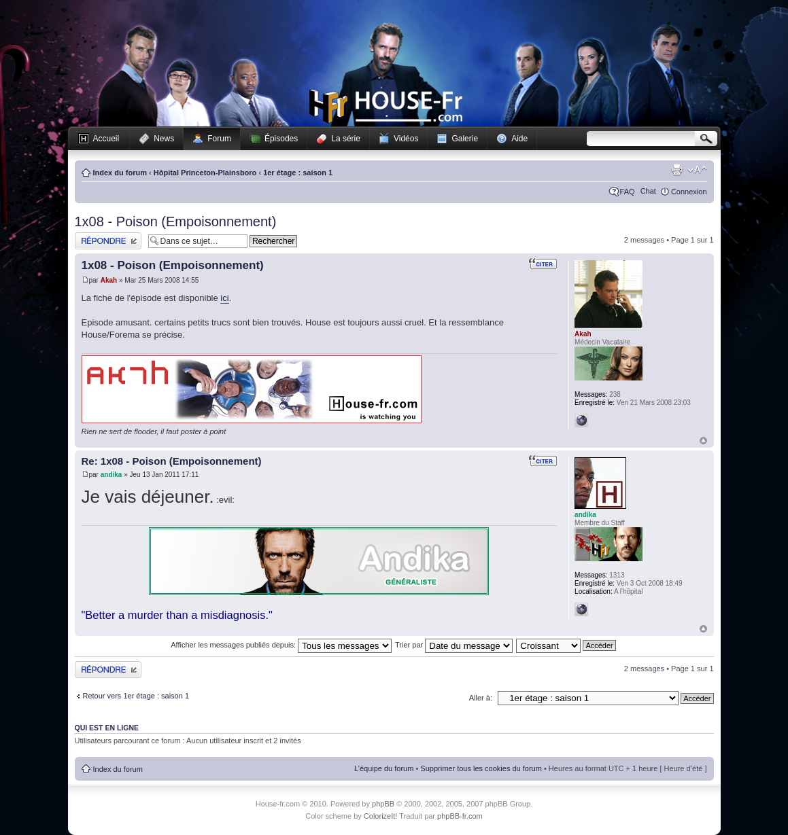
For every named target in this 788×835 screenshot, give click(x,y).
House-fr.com (385, 107)
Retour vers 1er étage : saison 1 (136, 696)
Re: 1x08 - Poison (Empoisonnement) (172, 461)
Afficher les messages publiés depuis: (281, 645)
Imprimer (676, 170)
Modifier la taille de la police (697, 170)
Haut (703, 440)
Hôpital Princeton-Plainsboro (205, 172)
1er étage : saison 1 (297, 172)
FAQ (627, 192)
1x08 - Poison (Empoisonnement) (176, 221)
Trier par (454, 645)
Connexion (689, 192)
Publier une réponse (108, 240)
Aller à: (480, 698)
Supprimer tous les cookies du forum (481, 768)
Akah (109, 280)
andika (111, 474)
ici (224, 298)
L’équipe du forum (383, 768)
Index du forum (120, 172)
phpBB (383, 804)
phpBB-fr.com (460, 816)
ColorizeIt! (381, 816)
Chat (648, 191)
